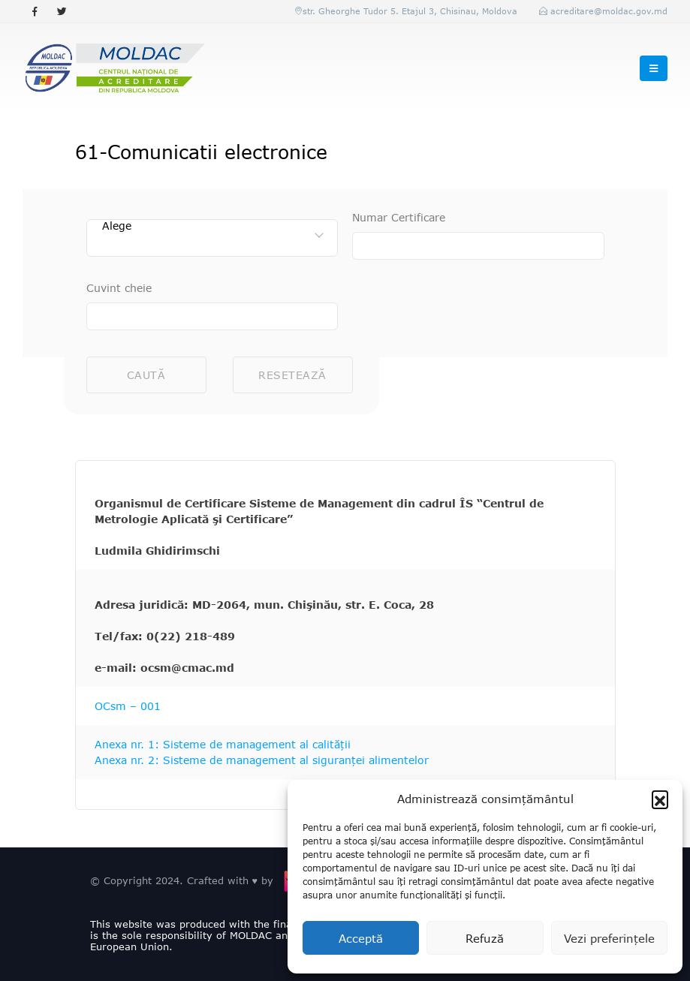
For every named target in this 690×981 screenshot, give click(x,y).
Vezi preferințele (609, 938)
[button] (659, 798)
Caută (146, 375)
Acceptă (361, 938)
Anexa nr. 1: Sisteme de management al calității (223, 744)
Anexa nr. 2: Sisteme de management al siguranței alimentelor (262, 760)
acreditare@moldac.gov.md (608, 11)
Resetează (292, 375)
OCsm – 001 (128, 706)
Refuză (485, 938)
